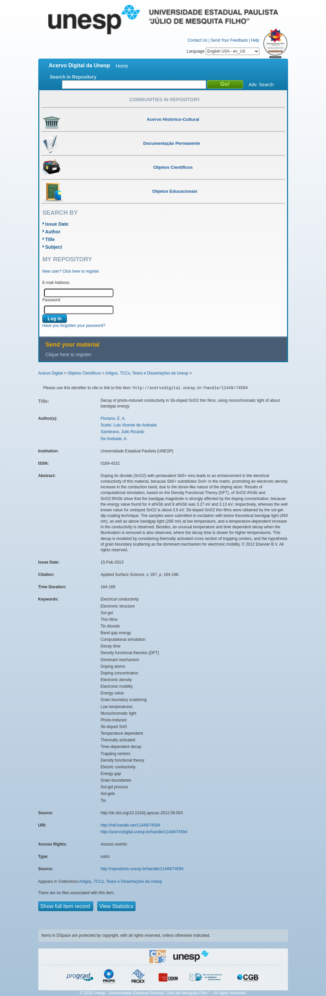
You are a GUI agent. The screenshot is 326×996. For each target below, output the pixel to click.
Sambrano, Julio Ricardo (122, 431)
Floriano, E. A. (113, 418)
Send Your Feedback (229, 40)
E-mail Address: (56, 282)
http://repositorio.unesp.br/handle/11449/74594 (142, 869)
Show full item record (66, 906)
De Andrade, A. (114, 438)
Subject (53, 247)
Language (223, 51)
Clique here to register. (69, 354)
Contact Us (197, 40)
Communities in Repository (164, 99)
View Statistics (116, 906)
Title (50, 239)
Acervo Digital (50, 373)
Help (255, 40)
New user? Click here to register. (71, 271)
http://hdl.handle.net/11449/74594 (130, 825)
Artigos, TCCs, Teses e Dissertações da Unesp (146, 373)
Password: (51, 300)
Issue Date (57, 224)
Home (122, 66)
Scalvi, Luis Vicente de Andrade (129, 425)
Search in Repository (73, 77)
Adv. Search (261, 84)
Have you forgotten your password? (73, 325)
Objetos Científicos (84, 373)
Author (53, 231)
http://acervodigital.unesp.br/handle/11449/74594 (144, 832)
